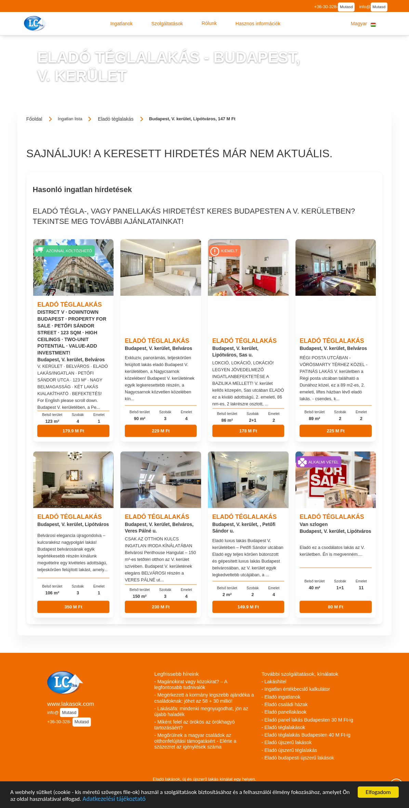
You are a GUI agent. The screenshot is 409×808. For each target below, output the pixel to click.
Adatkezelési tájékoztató (113, 800)
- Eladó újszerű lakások (287, 742)
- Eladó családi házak (285, 704)
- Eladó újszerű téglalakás (289, 750)
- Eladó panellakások (284, 712)
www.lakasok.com (70, 703)
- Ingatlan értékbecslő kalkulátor (296, 689)
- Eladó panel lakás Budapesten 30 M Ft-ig (307, 720)
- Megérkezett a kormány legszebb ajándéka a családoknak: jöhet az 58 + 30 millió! (204, 697)
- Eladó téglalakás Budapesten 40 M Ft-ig (306, 735)
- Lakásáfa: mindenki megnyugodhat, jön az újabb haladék (201, 711)
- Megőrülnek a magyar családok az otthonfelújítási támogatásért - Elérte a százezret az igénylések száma (195, 741)
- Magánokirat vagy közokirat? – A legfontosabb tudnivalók (190, 684)
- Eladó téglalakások (283, 727)
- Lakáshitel (274, 681)
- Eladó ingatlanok (281, 697)
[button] (121, 23)
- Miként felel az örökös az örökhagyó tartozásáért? (194, 724)
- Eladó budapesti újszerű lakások (298, 757)
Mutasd (346, 7)
